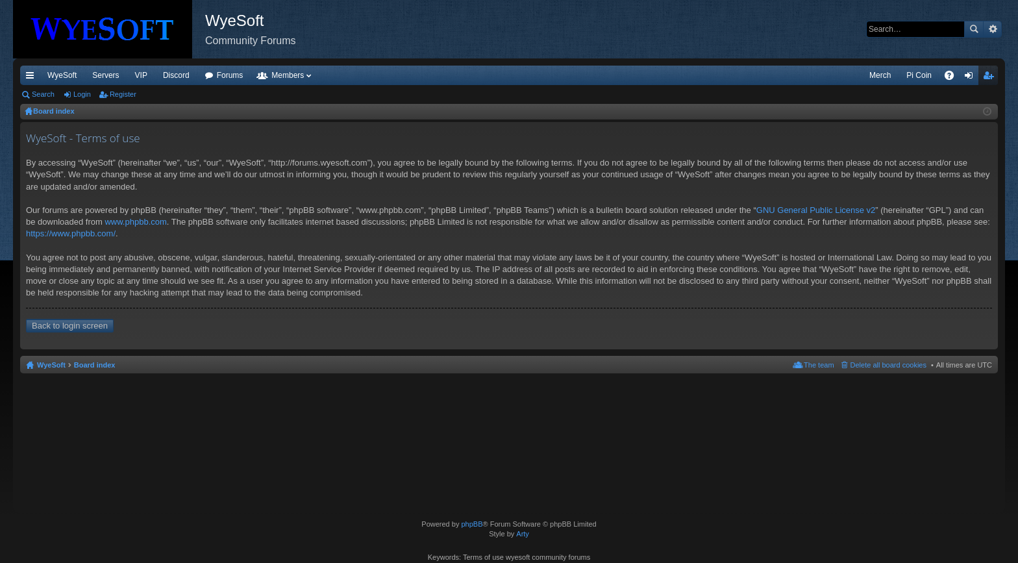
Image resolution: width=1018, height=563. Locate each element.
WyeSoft (62, 75)
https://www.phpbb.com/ (71, 233)
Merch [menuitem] (880, 75)
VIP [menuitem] (141, 75)
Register (123, 94)
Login (82, 94)
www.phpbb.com (135, 222)
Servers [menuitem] (105, 75)
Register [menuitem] (991, 78)
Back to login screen (70, 326)
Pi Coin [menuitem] (919, 75)
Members (287, 75)
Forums (230, 75)
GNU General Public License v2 (816, 210)
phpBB (471, 524)
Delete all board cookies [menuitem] (888, 365)
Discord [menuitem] (176, 75)
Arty (522, 534)
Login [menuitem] (971, 78)
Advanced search (992, 29)
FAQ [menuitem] (953, 78)
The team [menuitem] (819, 365)
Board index (95, 365)
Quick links (32, 78)
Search (974, 29)
